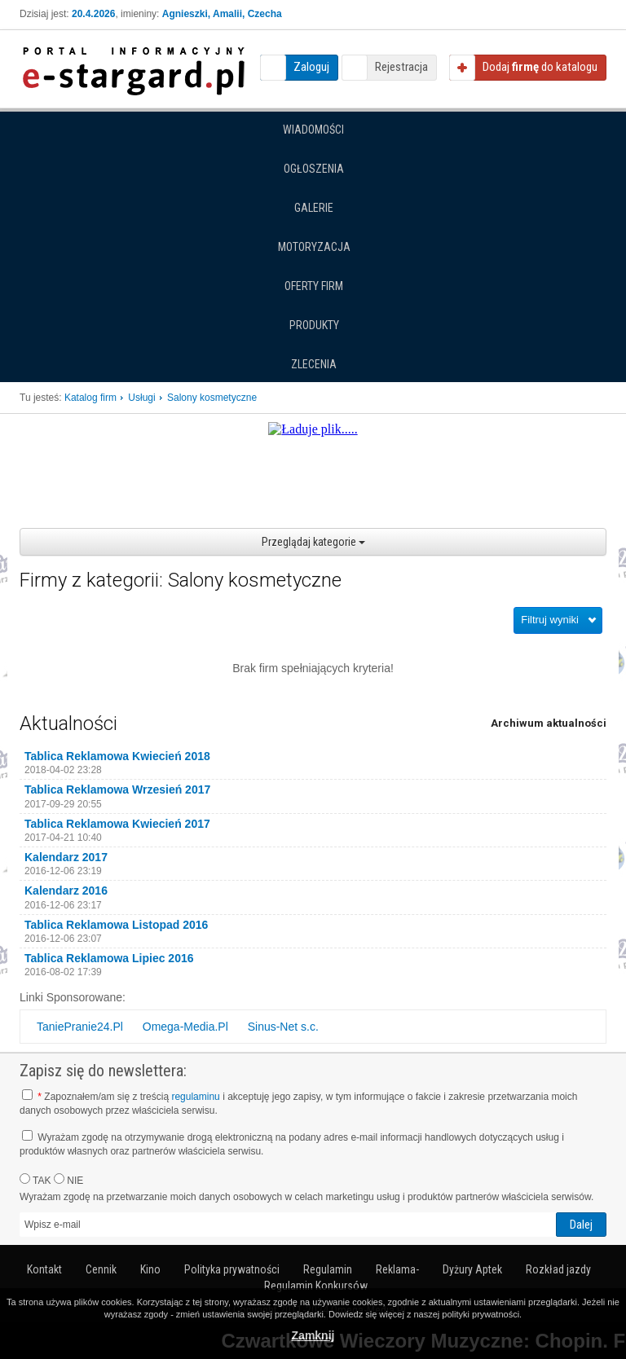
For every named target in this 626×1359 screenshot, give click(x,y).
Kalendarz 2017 (66, 857)
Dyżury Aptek (472, 1269)
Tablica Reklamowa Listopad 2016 (116, 924)
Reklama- (397, 1269)
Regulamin (327, 1269)
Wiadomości (313, 129)
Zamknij (313, 1335)
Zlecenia (314, 364)
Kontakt (44, 1269)
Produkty (314, 325)
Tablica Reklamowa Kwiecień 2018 (117, 756)
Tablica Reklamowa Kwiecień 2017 (117, 823)
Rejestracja (401, 66)
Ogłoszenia (314, 168)
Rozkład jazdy (558, 1269)
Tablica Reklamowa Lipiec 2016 (109, 958)
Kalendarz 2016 (66, 890)
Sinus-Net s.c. (283, 1026)
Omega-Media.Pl (185, 1026)
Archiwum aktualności (548, 723)
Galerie (313, 207)
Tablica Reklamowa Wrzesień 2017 (117, 789)
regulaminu (195, 1096)
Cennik (101, 1269)
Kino (150, 1269)
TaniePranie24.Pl (80, 1026)
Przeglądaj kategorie (313, 541)
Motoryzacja (314, 246)
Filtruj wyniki (550, 620)
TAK (35, 1179)
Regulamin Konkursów (316, 1285)
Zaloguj (311, 66)
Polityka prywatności (232, 1269)
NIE (68, 1179)
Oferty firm (313, 285)
